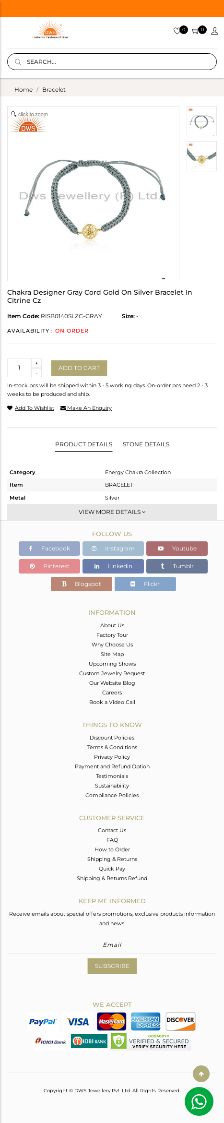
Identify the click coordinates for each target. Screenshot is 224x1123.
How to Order (112, 849)
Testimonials (112, 776)
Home (23, 89)
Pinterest (50, 566)
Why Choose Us (112, 644)
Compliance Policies (112, 795)
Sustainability (112, 785)
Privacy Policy (112, 756)
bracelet (54, 89)
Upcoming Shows (112, 663)
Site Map (112, 654)
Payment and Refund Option (112, 766)
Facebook (49, 548)
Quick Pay (112, 868)
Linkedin (113, 566)
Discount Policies (112, 737)
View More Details (112, 511)
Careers (112, 692)
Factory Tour (112, 635)
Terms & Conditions (112, 747)
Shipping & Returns (112, 859)
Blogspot (81, 583)
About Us (112, 625)
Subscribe (112, 965)
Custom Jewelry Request (112, 673)
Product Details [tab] (83, 444)
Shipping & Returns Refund (112, 878)
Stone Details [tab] (146, 444)
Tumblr (177, 566)
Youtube (177, 548)
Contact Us (112, 830)
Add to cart (79, 367)
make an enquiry (86, 408)
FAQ (112, 839)
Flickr (145, 583)
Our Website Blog (112, 683)
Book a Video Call (112, 702)
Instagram (113, 548)
